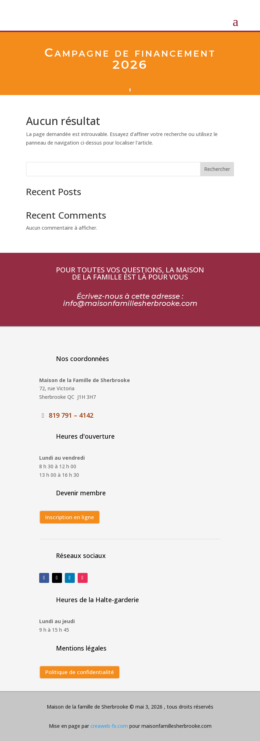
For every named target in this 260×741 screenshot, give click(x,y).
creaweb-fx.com (108, 725)
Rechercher (217, 169)
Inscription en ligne (69, 517)
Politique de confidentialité (79, 671)
